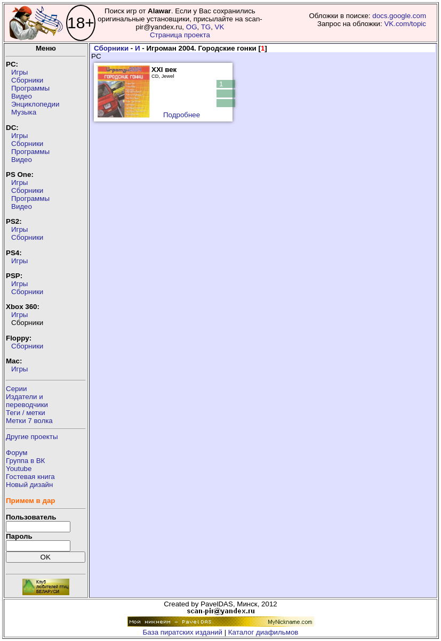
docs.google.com (399, 16)
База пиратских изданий (182, 632)
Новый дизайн (29, 485)
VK (219, 27)
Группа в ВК (25, 461)
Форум (17, 453)
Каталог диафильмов (263, 632)
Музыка (23, 112)
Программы (30, 88)
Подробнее (181, 115)
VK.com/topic (405, 24)
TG (206, 27)
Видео (21, 96)
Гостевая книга (30, 477)
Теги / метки (25, 413)
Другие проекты (32, 437)
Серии (16, 389)
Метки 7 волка (29, 421)
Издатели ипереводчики (27, 401)
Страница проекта (180, 35)
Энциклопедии (35, 104)
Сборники (27, 80)
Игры (19, 72)
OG (191, 27)
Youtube (18, 469)
